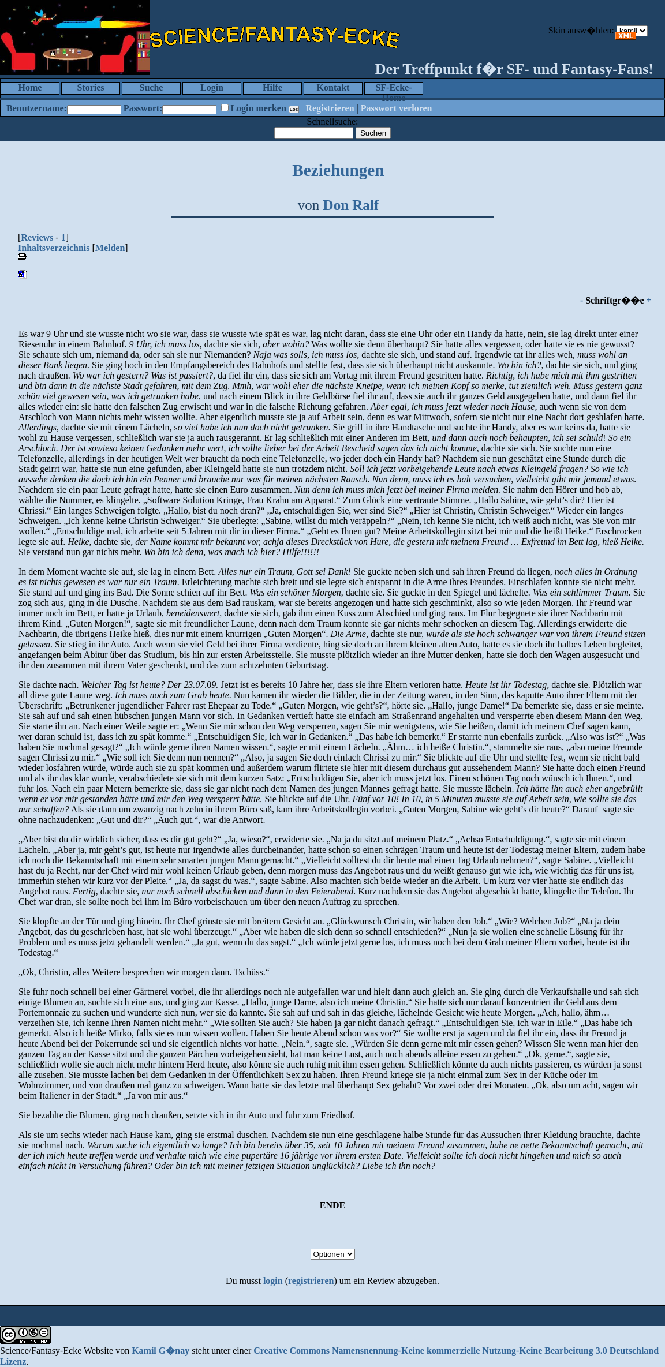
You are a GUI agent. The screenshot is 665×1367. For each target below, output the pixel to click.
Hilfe (272, 87)
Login (211, 87)
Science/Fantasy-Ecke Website (56, 1350)
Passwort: (143, 108)
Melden (110, 248)
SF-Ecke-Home (393, 89)
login (273, 1281)
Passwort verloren (396, 108)
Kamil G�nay (160, 1350)
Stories (90, 87)
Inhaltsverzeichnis (53, 248)
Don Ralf (351, 205)
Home (30, 87)
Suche (151, 87)
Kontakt (333, 87)
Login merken (258, 108)
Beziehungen (338, 170)
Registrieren (329, 108)
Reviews (37, 237)
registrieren (311, 1281)
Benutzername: (36, 108)
